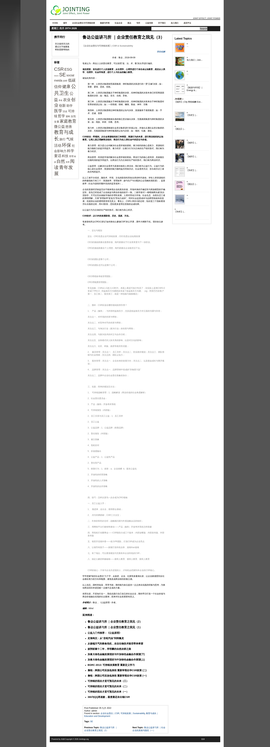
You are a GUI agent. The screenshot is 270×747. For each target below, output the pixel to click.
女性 (73, 116)
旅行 (62, 139)
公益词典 (149, 23)
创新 (62, 105)
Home (55, 23)
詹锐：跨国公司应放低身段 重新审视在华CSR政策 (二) (117, 670)
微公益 (59, 126)
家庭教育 (68, 121)
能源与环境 (105, 23)
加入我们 (174, 23)
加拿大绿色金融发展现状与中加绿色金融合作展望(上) (116, 659)
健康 (66, 86)
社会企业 (118, 23)
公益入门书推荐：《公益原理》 (104, 632)
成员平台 (187, 23)
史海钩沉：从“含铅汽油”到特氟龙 (106, 638)
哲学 (61, 116)
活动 (57, 145)
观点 (129, 23)
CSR (59, 69)
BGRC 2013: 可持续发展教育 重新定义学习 (111, 665)
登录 (203, 739)
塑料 (68, 116)
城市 (65, 23)
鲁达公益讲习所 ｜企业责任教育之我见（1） (115, 627)
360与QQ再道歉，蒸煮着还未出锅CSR (109, 697)
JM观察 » (179, 99)
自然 (60, 161)
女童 (56, 121)
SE (62, 74)
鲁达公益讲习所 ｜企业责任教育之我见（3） (123, 37)
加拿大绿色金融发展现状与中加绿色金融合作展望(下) (116, 654)
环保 (66, 145)
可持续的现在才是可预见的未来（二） (108, 686)
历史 (65, 111)
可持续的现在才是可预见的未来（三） (108, 681)
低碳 (72, 80)
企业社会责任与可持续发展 (83, 23)
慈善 (68, 126)
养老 (60, 100)
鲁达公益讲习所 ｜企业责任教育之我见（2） (115, 621)
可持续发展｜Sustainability (133, 713)
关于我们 (162, 23)
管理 (71, 156)
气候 (70, 139)
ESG (68, 69)
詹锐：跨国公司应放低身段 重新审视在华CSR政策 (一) (117, 675)
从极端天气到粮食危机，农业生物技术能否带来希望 (115, 643)
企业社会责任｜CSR (110, 713)
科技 (65, 156)
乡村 (65, 80)
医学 (58, 110)
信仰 (58, 86)
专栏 (138, 23)
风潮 (63, 739)
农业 (67, 100)
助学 (69, 105)
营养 (68, 162)
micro (56, 76)
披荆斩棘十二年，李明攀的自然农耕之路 (109, 649)
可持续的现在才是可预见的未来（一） (108, 691)
